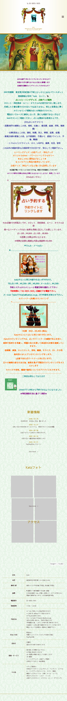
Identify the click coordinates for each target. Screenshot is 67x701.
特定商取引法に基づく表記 (33, 393)
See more (33, 452)
